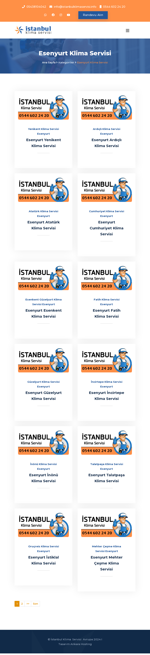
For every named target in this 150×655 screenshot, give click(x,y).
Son (35, 605)
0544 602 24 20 (114, 6)
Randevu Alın (93, 15)
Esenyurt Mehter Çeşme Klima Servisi (106, 565)
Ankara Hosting (81, 645)
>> (27, 605)
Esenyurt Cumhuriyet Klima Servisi (106, 229)
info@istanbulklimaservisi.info (75, 6)
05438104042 (36, 6)
